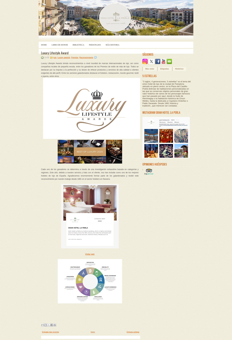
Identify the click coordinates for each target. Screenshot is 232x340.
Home (44, 45)
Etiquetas (164, 69)
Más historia (112, 45)
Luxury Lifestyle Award (54, 53)
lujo (55, 57)
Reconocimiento (86, 57)
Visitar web (89, 254)
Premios (74, 57)
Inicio (93, 332)
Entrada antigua (133, 332)
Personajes (95, 45)
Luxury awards (64, 57)
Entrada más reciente (50, 332)
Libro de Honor (60, 45)
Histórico (179, 69)
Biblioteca (78, 45)
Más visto (149, 69)
